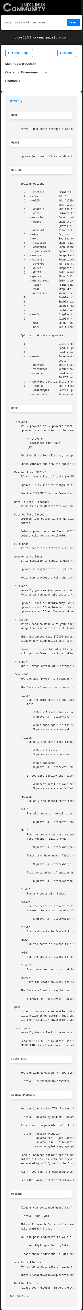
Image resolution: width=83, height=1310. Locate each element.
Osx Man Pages (19, 53)
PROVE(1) (16, 101)
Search (73, 22)
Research (66, 53)
